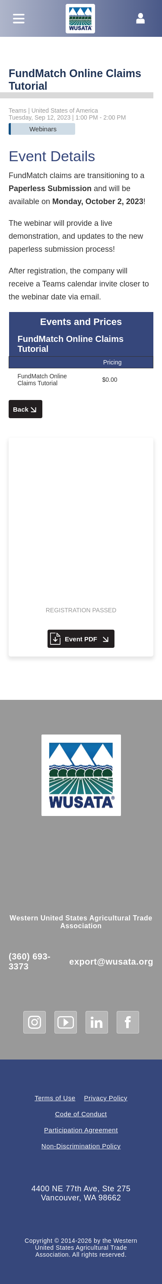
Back (25, 410)
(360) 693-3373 (30, 961)
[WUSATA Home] (81, 775)
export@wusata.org (111, 961)
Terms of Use (55, 1098)
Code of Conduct (81, 1114)
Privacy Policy (105, 1098)
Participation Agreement (81, 1130)
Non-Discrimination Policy (81, 1146)
